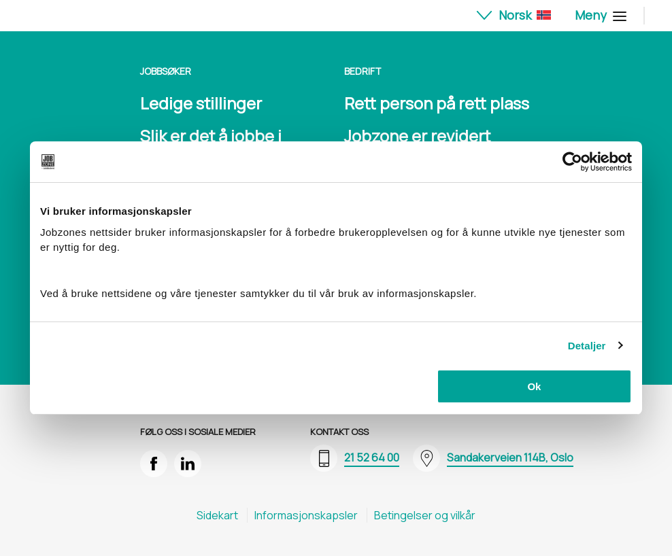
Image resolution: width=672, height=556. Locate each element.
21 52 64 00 (371, 457)
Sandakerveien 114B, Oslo (510, 457)
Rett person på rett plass (436, 103)
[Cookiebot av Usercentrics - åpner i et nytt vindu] (572, 162)
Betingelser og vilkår (424, 515)
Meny (599, 15)
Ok (534, 386)
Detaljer (587, 345)
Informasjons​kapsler (306, 515)
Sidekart (217, 515)
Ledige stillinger (201, 103)
